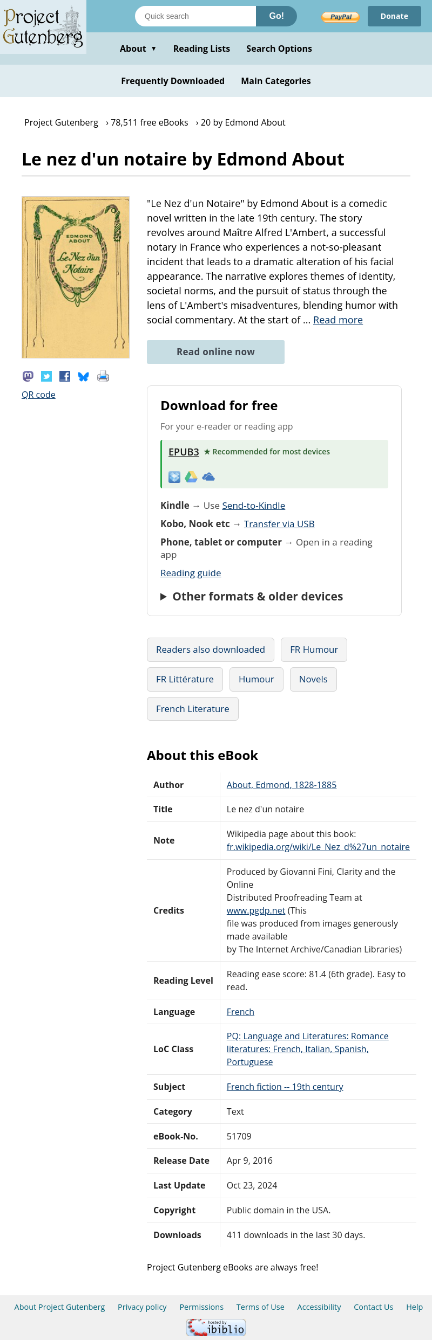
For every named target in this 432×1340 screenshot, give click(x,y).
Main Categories (276, 81)
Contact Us (373, 1307)
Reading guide (190, 573)
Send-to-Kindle (253, 505)
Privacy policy (142, 1307)
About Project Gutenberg (60, 1307)
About (138, 48)
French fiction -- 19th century (285, 1087)
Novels (313, 679)
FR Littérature (185, 679)
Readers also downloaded (210, 649)
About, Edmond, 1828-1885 (282, 785)
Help (414, 1307)
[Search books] (195, 16)
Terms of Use (261, 1307)
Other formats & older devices (257, 596)
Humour (256, 679)
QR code (39, 394)
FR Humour (314, 649)
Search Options (279, 48)
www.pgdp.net (256, 910)
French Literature (193, 708)
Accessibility (319, 1307)
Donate (394, 16)
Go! (276, 15)
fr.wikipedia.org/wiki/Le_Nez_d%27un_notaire (318, 847)
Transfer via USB (279, 523)
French (240, 1012)
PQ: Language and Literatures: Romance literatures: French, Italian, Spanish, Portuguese (308, 1049)
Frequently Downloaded (173, 81)
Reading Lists (202, 48)
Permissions (201, 1307)
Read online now (216, 352)
